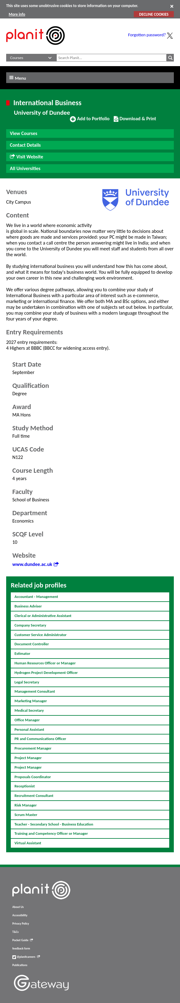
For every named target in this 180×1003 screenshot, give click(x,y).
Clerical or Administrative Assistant (43, 615)
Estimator (22, 653)
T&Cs (15, 932)
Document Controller (31, 644)
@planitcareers (26, 957)
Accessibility (19, 915)
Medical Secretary (29, 710)
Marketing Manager (30, 701)
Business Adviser (28, 606)
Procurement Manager (32, 748)
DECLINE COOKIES (153, 14)
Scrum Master (25, 814)
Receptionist (24, 786)
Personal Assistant (29, 729)
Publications (19, 965)
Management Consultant (34, 691)
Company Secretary (30, 625)
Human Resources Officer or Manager (45, 663)
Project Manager (28, 757)
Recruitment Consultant (33, 795)
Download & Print (135, 121)
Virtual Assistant (27, 843)
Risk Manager (25, 805)
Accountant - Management (36, 596)
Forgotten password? (147, 35)
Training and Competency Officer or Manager (51, 833)
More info (17, 14)
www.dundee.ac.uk (35, 564)
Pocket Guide (22, 940)
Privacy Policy (20, 923)
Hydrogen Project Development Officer (46, 672)
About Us (18, 907)
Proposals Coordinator (32, 776)
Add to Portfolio (89, 121)
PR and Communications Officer (40, 738)
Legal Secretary (26, 682)
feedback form (21, 948)
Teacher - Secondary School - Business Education (53, 824)
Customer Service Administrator (40, 634)
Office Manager (27, 720)
